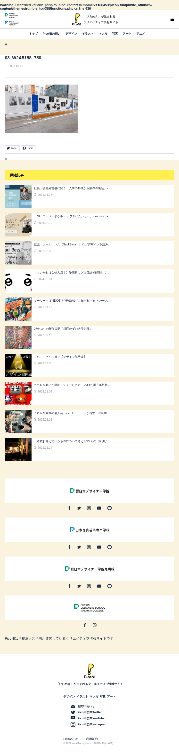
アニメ (140, 33)
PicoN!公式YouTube (91, 718)
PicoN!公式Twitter (89, 712)
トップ (33, 33)
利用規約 (92, 739)
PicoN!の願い (52, 33)
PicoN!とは (70, 739)
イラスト (88, 33)
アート (127, 33)
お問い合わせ (86, 706)
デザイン (71, 33)
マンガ (102, 33)
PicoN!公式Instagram (91, 724)
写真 (115, 33)
